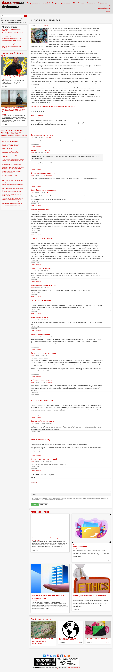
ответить (33, 131)
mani (48, 118)
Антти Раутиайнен (36, 540)
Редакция (4, 79)
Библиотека (91, 3)
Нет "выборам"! (66, 106)
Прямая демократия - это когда (43, 285)
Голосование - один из (40, 317)
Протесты (72, 106)
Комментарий (34, 482)
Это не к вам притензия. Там (42, 401)
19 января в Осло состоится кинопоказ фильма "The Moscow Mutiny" (13, 35)
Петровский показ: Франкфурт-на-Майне (11, 40)
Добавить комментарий (36, 107)
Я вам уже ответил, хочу (40, 440)
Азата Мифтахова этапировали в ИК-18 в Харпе (13, 178)
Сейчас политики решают (41, 268)
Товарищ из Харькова (37, 643)
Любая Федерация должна (41, 380)
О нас (56, 668)
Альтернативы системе (35, 15)
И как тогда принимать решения (43, 353)
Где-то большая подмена (41, 300)
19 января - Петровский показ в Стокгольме (12, 32)
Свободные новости (41, 619)
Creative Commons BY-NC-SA (73, 667)
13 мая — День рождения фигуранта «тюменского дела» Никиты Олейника (13, 76)
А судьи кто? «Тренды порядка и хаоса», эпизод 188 (11, 30)
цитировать (38, 131)
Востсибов (45, 25)
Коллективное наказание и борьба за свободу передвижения (49, 538)
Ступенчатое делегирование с (43, 173)
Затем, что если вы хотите (41, 239)
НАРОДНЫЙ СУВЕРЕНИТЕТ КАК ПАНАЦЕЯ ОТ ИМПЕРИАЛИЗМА (69, 639)
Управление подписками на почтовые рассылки (14, 135)
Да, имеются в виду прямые (42, 135)
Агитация (81, 3)
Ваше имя (33, 477)
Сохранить (34, 504)
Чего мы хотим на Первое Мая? (9, 175)
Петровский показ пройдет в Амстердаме (12, 38)
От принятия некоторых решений (44, 459)
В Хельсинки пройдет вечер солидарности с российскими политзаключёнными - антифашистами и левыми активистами (12, 190)
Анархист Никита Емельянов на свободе (11, 164)
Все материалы (10, 141)
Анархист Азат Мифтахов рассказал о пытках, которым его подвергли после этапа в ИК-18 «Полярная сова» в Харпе (13, 110)
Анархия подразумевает (40, 334)
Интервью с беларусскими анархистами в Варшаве (12, 47)
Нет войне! (46, 3)
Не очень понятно (38, 116)
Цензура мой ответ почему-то (42, 421)
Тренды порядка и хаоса (61, 3)
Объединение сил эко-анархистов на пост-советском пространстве (98, 639)
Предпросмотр (43, 504)
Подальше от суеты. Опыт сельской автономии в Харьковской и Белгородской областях (42, 640)
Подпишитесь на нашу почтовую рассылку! (12, 131)
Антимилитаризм (58, 106)
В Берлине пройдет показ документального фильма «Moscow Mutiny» (12, 43)
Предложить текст (33, 3)
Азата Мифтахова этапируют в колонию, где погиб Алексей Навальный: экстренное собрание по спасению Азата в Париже (12, 200)
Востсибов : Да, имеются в (41, 150)
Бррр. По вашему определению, (43, 190)
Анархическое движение (47, 106)
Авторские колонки (40, 512)
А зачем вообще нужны (40, 209)
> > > (14, 207)
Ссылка (32, 118)
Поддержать (102, 3)
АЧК (74, 3)
